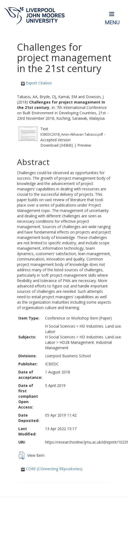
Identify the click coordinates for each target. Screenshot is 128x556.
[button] (21, 455)
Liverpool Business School (68, 355)
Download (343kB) (56, 145)
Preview (84, 145)
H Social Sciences (60, 326)
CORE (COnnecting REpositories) (51, 468)
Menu (112, 22)
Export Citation (36, 82)
